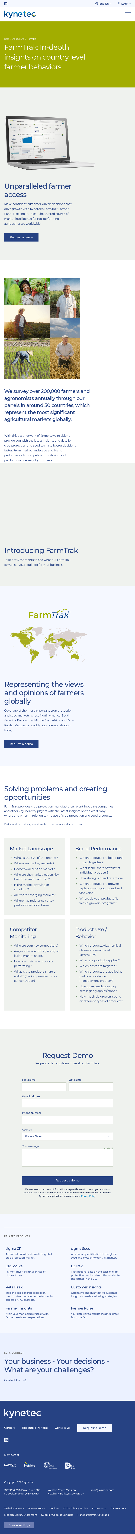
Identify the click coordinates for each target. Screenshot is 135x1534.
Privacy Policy (88, 1196)
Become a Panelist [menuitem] (35, 1427)
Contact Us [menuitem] (62, 1427)
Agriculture (18, 39)
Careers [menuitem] (9, 1427)
